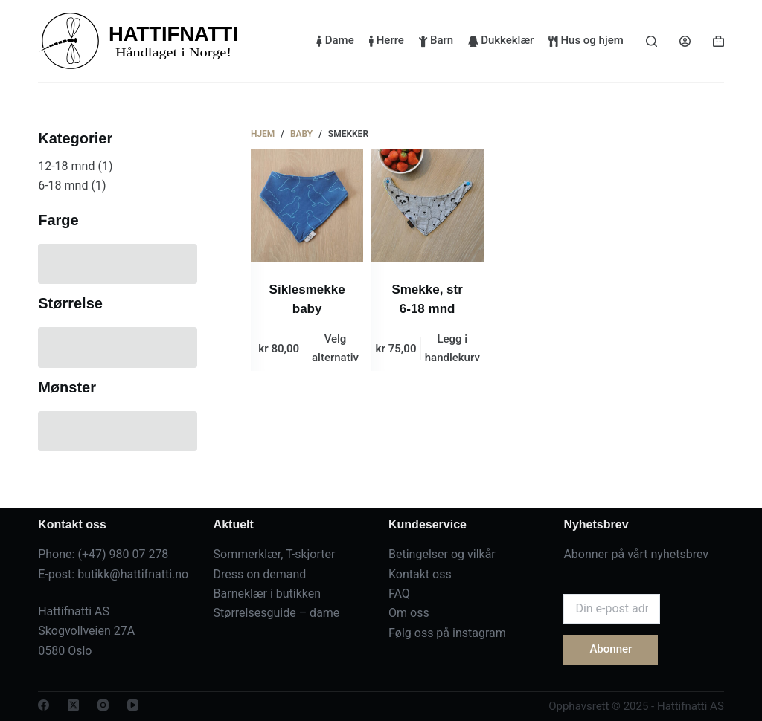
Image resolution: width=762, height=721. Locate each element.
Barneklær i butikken (267, 593)
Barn (436, 40)
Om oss (408, 613)
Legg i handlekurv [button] (452, 348)
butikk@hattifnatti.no (132, 574)
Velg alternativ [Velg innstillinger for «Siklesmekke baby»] (335, 348)
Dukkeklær (501, 40)
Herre (386, 40)
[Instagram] (103, 705)
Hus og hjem (585, 40)
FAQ (399, 593)
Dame (335, 40)
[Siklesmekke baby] (307, 205)
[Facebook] (43, 705)
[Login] (685, 41)
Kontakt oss (420, 574)
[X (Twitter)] (73, 705)
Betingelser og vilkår (442, 554)
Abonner (610, 649)
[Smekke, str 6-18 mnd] (427, 205)
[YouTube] (132, 705)
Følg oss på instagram (447, 633)
